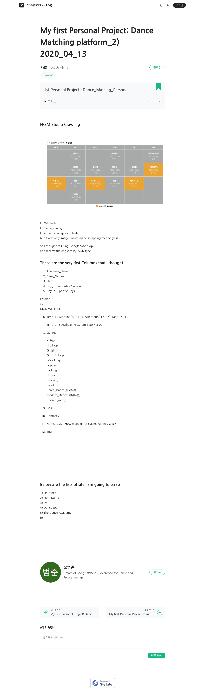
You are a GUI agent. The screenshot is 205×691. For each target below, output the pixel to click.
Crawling (48, 75)
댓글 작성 (156, 655)
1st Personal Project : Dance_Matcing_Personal (86, 90)
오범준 (43, 67)
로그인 (179, 5)
